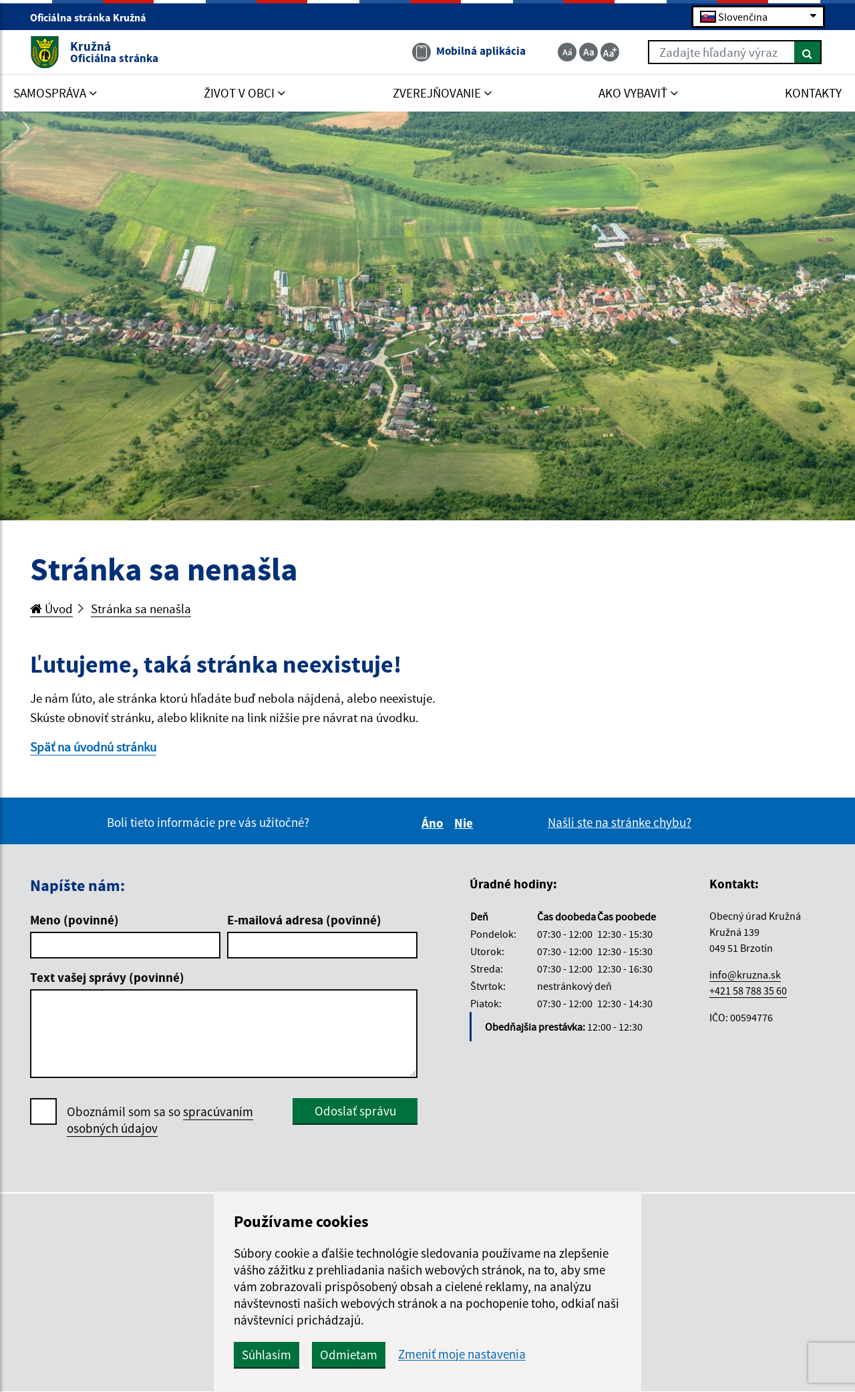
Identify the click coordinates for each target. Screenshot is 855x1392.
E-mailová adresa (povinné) (304, 920)
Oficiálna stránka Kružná (94, 17)
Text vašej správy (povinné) (107, 977)
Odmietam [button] (348, 1355)
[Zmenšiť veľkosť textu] (567, 52)
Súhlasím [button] (266, 1355)
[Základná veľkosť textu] (588, 52)
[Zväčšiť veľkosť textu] (610, 52)
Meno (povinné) (74, 920)
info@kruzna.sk (745, 974)
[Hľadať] (808, 52)
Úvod (51, 608)
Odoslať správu (355, 1111)
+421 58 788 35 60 (748, 990)
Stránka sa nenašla (141, 608)
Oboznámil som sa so (160, 1120)
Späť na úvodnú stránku (93, 747)
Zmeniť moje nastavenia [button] (462, 1354)
